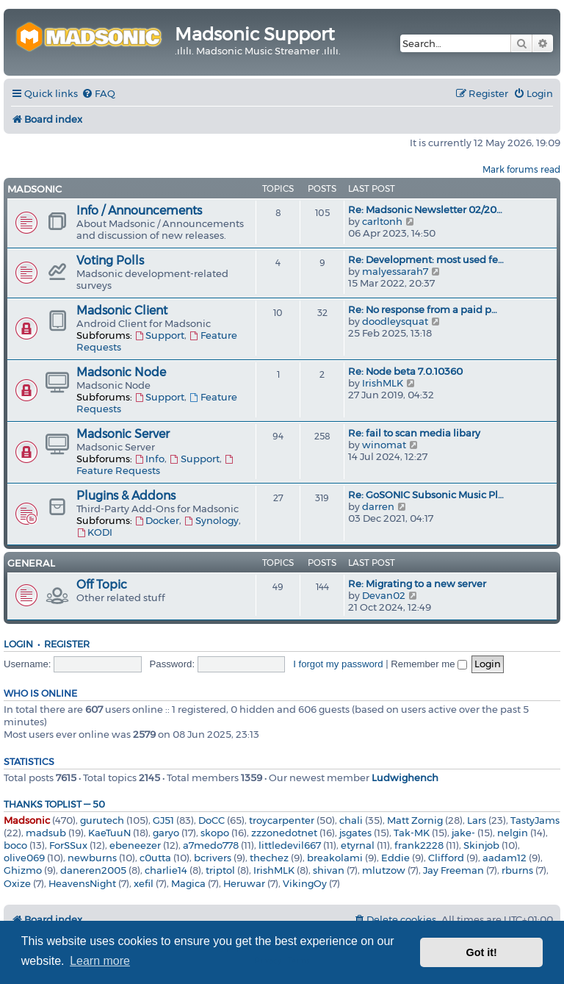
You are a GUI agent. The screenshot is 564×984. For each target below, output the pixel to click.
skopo (214, 832)
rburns (517, 870)
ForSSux (68, 845)
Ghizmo (23, 870)
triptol (220, 870)
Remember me (429, 663)
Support (159, 335)
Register (67, 644)
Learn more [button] (100, 961)
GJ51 (163, 820)
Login (18, 644)
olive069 (24, 857)
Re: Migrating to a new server (417, 583)
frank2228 (419, 845)
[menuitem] (98, 93)
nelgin (512, 832)
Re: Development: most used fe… (426, 259)
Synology (211, 520)
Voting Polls (110, 260)
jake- (463, 832)
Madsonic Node (121, 372)
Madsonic (34, 189)
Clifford (446, 857)
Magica (188, 883)
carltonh (382, 221)
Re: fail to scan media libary (414, 433)
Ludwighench (405, 777)
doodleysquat (395, 321)
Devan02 (383, 595)
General (31, 563)
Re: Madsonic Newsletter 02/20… (425, 209)
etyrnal (358, 845)
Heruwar (244, 883)
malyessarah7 (395, 271)
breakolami (335, 857)
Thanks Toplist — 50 (54, 804)
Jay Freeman (453, 870)
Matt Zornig (415, 820)
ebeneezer (135, 845)
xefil (143, 883)
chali (351, 820)
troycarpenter (281, 820)
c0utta (155, 857)
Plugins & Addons (126, 496)
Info (149, 458)
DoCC (211, 820)
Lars (476, 820)
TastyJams (535, 820)
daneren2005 (93, 870)
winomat (384, 444)
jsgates (355, 832)
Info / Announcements (139, 211)
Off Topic (101, 585)
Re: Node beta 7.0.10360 (405, 371)
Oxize (17, 883)
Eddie (395, 857)
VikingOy (305, 883)
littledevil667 (289, 845)
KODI (94, 532)
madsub (46, 832)
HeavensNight (82, 883)
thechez (269, 857)
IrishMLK (382, 383)
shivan (328, 870)
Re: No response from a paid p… (422, 309)
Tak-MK (412, 832)
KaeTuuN (109, 832)
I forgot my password (338, 663)
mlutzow (383, 870)
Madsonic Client (121, 310)
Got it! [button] (481, 952)
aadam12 (504, 857)
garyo (166, 832)
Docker (156, 520)
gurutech (102, 820)
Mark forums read (521, 169)
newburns (92, 857)
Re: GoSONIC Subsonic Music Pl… (426, 494)
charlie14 (166, 870)
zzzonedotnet (284, 832)
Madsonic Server (123, 434)
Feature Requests (155, 465)
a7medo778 (211, 845)
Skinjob (481, 845)
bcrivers (212, 857)
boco (15, 845)
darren (378, 506)
